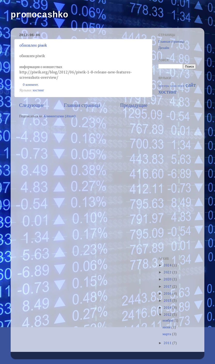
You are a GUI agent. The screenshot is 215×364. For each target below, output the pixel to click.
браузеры (163, 86)
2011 (168, 343)
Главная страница (82, 105)
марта (167, 334)
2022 (168, 272)
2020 (168, 279)
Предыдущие (133, 105)
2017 (168, 286)
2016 (168, 293)
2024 (168, 265)
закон (173, 86)
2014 (168, 307)
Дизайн (163, 48)
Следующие (31, 105)
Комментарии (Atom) (60, 116)
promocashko (39, 15)
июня (166, 327)
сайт (190, 85)
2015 (168, 300)
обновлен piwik (33, 45)
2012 (168, 315)
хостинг (38, 90)
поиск (180, 86)
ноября (167, 320)
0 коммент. (31, 85)
